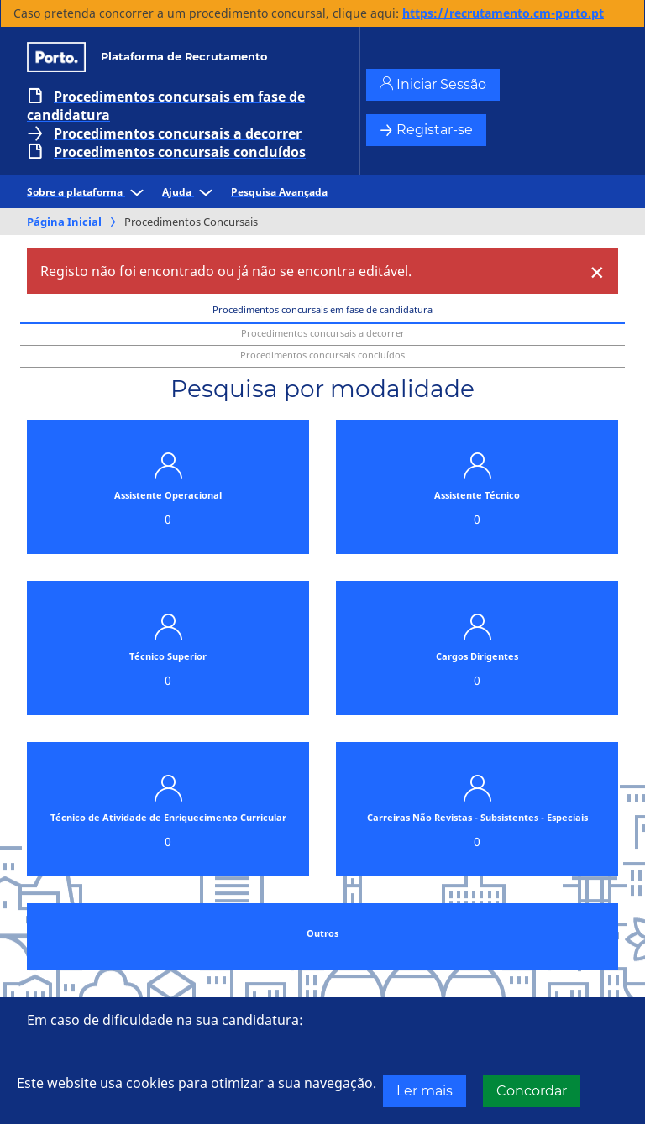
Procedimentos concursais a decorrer (178, 133)
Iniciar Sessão (433, 84)
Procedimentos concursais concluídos (180, 152)
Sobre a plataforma (88, 192)
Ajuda (190, 192)
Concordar (531, 1091)
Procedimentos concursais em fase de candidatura (166, 105)
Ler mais (424, 1091)
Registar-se (426, 130)
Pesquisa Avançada (279, 192)
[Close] (597, 271)
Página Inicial (64, 221)
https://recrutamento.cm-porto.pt (503, 13)
